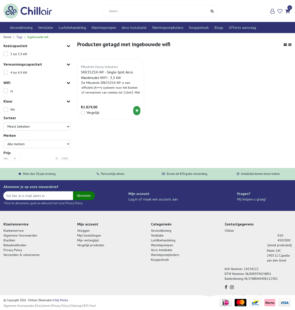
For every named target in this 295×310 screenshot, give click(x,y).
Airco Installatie (134, 27)
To (56, 158)
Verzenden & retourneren (21, 255)
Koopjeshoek (199, 27)
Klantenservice (13, 230)
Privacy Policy (12, 250)
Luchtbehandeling (72, 27)
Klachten (9, 240)
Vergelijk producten (90, 245)
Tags (19, 37)
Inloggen (83, 230)
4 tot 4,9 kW (18, 72)
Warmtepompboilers (167, 27)
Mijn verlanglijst (88, 240)
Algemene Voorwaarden (20, 235)
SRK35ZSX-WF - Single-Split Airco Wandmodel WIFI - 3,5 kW (107, 75)
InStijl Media (60, 300)
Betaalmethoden (14, 245)
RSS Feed (90, 306)
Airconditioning (21, 27)
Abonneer (84, 195)
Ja (11, 91)
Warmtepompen (103, 27)
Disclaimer (43, 306)
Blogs (218, 27)
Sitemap (76, 306)
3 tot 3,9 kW (18, 54)
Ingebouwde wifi (37, 37)
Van (5, 158)
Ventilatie (45, 27)
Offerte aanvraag (242, 27)
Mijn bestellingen (89, 235)
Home (7, 37)
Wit (12, 109)
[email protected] (280, 245)
